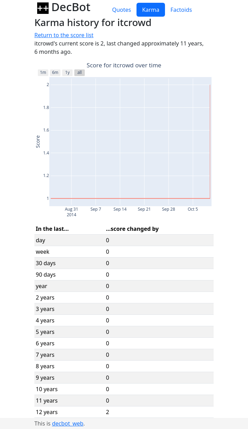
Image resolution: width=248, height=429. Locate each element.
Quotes (121, 10)
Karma (150, 10)
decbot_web (67, 423)
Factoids (181, 10)
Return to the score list (63, 35)
